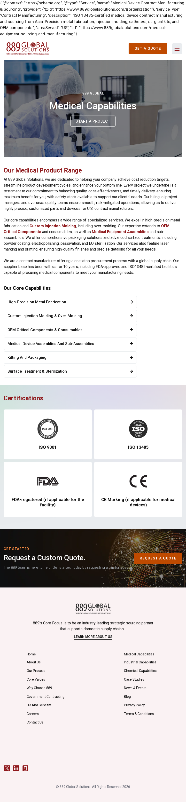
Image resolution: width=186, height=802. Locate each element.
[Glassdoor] (25, 768)
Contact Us (35, 722)
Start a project (93, 121)
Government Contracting (45, 697)
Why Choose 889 (39, 688)
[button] (177, 48)
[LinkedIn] (16, 768)
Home (31, 654)
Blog (127, 697)
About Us (34, 662)
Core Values (36, 679)
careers (33, 714)
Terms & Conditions (139, 714)
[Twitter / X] (7, 768)
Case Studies (134, 679)
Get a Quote (147, 48)
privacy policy (134, 705)
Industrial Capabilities (140, 662)
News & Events (135, 688)
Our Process (36, 671)
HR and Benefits (39, 705)
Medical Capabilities (139, 654)
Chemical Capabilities (140, 671)
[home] (28, 48)
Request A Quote (158, 558)
